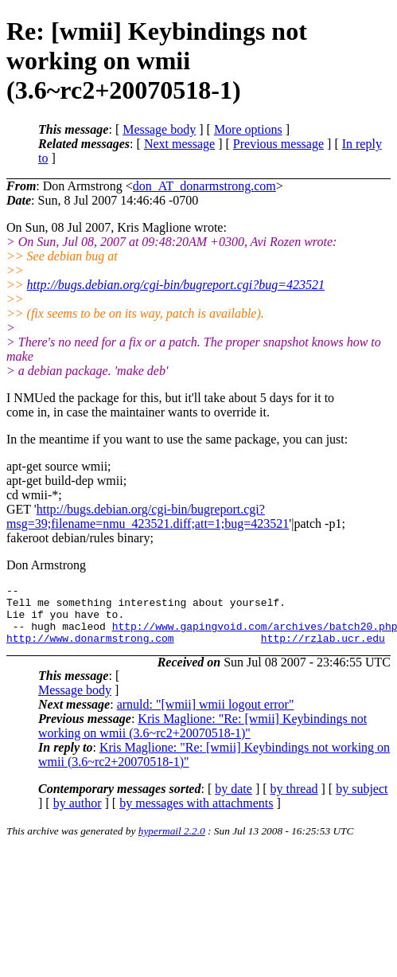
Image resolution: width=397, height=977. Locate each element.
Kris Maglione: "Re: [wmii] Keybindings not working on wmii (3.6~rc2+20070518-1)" (202, 738)
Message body (159, 129)
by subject (361, 800)
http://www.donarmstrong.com (90, 650)
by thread (294, 800)
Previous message (278, 143)
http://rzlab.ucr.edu (323, 650)
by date (233, 800)
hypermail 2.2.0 (171, 843)
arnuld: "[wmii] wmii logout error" (205, 716)
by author (77, 815)
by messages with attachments (196, 815)
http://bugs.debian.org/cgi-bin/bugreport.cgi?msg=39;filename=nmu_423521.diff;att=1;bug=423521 (147, 516)
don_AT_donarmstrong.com (204, 186)
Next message (179, 143)
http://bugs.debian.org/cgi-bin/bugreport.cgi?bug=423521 (176, 284)
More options (248, 129)
